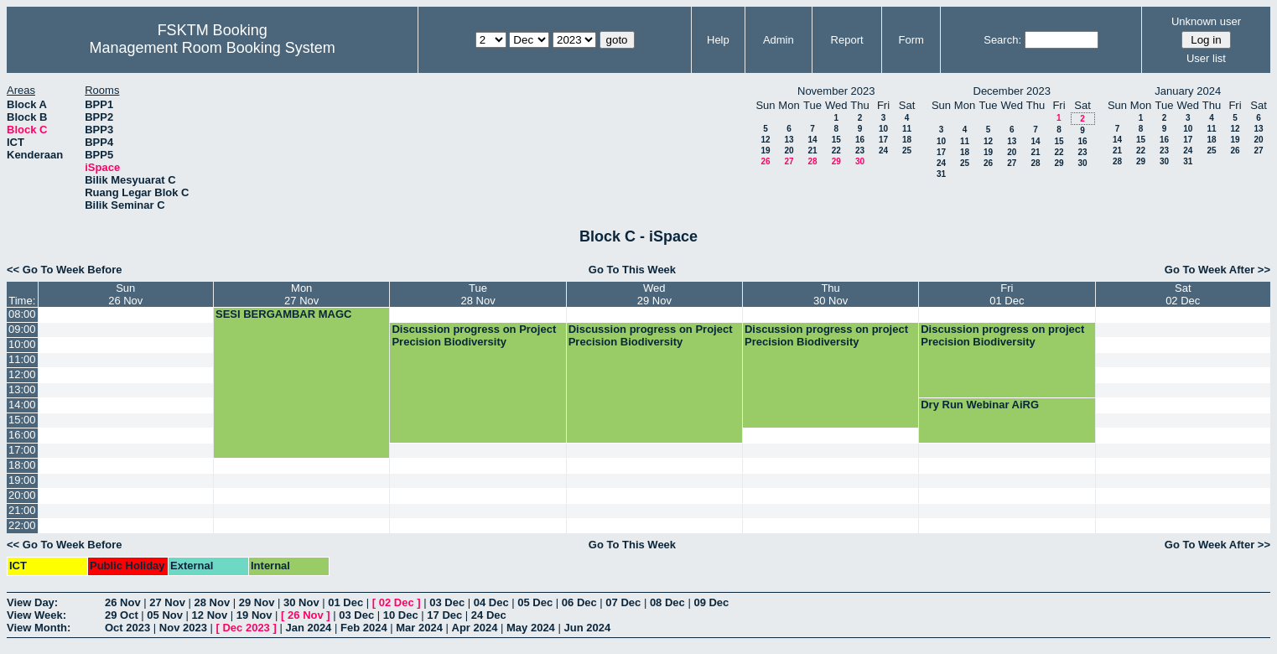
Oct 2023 (127, 627)
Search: (1002, 40)
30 (859, 161)
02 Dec (396, 602)
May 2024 (530, 627)
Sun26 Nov (125, 294)
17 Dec (444, 615)
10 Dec (400, 615)
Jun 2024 (586, 627)
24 (883, 150)
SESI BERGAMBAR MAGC (283, 314)
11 (906, 128)
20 (788, 150)
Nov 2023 (183, 627)
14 (812, 139)
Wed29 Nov (654, 294)
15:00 (22, 419)
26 (765, 161)
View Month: (38, 627)
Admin (778, 40)
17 (883, 139)
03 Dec (447, 602)
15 (836, 139)
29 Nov (257, 602)
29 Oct (121, 615)
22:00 (22, 525)
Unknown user (1206, 21)
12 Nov (210, 615)
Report (847, 40)
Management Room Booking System (212, 47)
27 (788, 161)
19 (765, 150)
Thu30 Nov (830, 294)
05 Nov (165, 615)
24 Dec (488, 615)
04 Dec (491, 602)
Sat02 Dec (1182, 294)
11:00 (22, 359)
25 (906, 150)
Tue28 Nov (477, 294)
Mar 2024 (419, 627)
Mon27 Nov (301, 294)
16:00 (22, 434)
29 (836, 161)
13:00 (22, 389)
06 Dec (579, 602)
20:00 (22, 495)
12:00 (22, 374)
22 (836, 150)
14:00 (22, 404)
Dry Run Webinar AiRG (980, 404)
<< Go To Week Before (64, 269)
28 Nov (213, 602)
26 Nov (123, 602)
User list (1206, 58)
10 (883, 128)
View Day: (32, 602)
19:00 (22, 480)
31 (941, 174)
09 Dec (711, 602)
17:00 (22, 450)
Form (911, 40)
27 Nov (167, 602)
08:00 (22, 314)
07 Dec (623, 602)
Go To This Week (632, 269)
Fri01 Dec (1006, 294)
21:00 (22, 510)
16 (859, 139)
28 (812, 161)
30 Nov (301, 602)
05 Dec (535, 602)
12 (765, 139)
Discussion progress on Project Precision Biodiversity (474, 335)
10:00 (22, 344)
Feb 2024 (363, 627)
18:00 (22, 465)
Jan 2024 (308, 627)
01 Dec (345, 602)
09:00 (22, 329)
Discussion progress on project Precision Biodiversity (826, 335)
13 (788, 139)
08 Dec (667, 602)
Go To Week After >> (1217, 269)
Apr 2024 (475, 627)
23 (859, 150)
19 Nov (254, 615)
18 (906, 139)
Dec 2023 (245, 627)
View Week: (36, 615)
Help (718, 40)
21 (812, 150)
